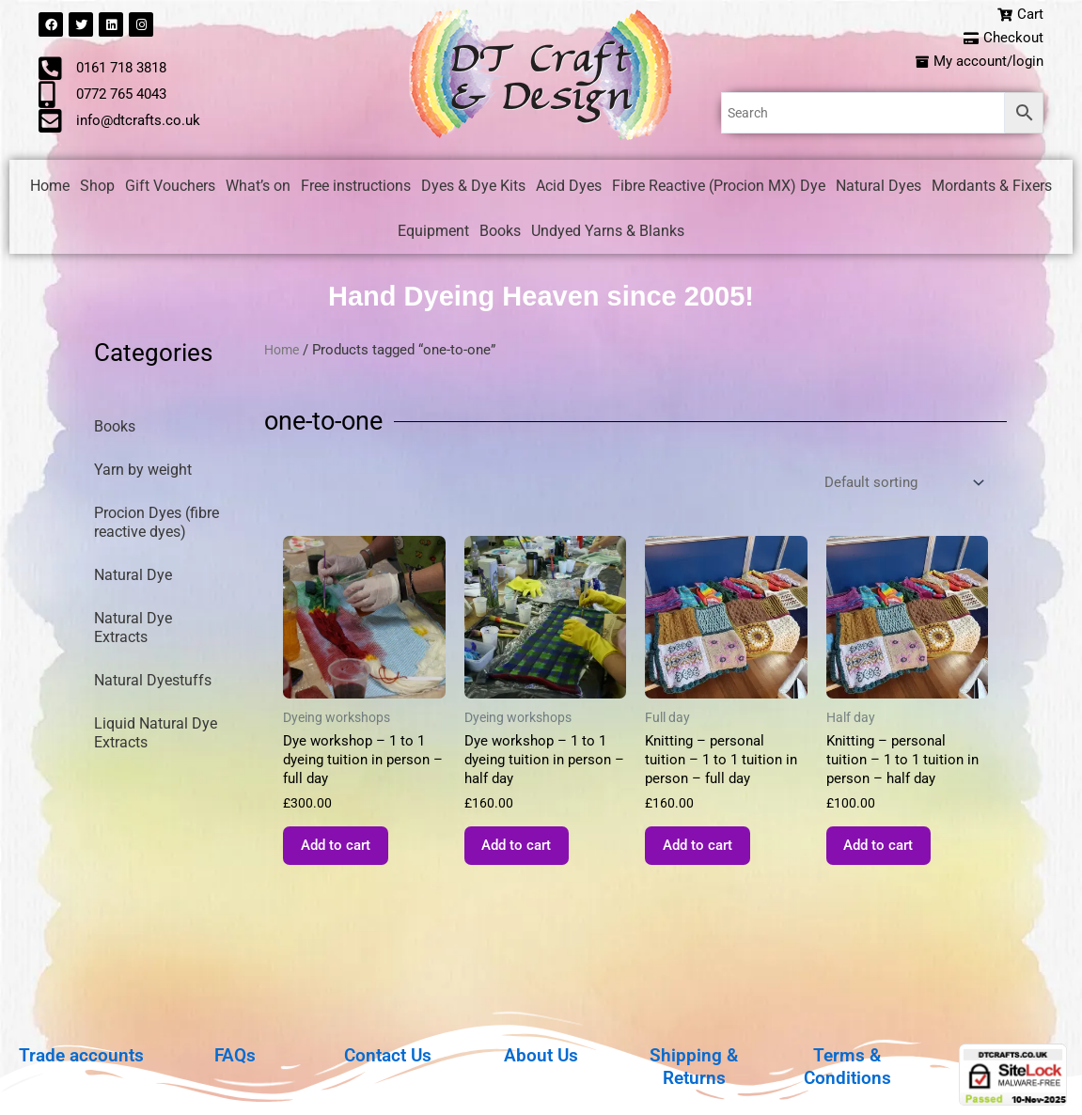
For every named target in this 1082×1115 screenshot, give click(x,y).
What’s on (258, 189)
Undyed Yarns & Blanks (607, 234)
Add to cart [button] (348, 860)
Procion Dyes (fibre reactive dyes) (156, 526)
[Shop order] (898, 487)
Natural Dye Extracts (133, 631)
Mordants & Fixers (992, 189)
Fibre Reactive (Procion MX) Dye (718, 189)
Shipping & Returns (694, 1066)
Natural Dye (133, 579)
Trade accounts (81, 1055)
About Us (541, 1055)
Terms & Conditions (847, 1066)
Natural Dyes (878, 189)
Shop (97, 189)
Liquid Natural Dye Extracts (155, 736)
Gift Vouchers (170, 189)
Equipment (433, 234)
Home (50, 189)
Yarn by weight (143, 473)
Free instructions (356, 189)
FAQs (235, 1055)
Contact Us (388, 1055)
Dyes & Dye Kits (473, 189)
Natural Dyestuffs (153, 684)
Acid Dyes (569, 189)
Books (500, 234)
